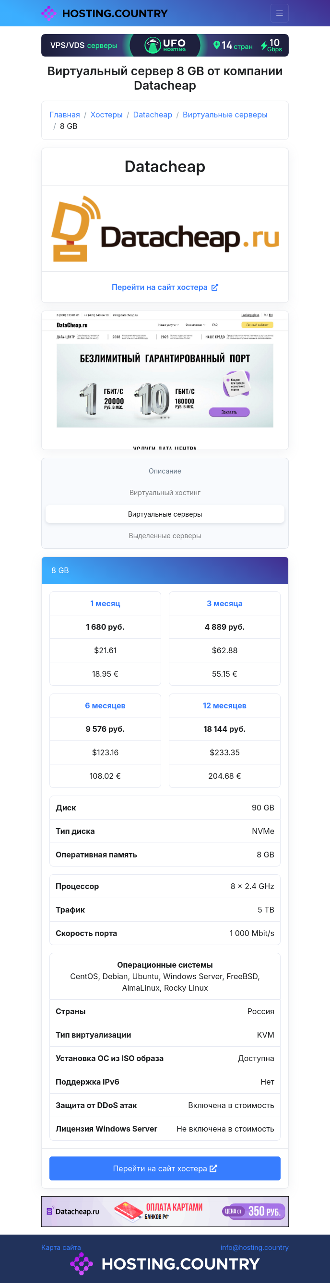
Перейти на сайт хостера (165, 287)
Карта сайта (61, 1247)
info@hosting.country (255, 1247)
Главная (64, 114)
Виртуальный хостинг (165, 492)
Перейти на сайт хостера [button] (165, 1168)
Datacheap (153, 114)
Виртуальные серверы (225, 114)
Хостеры (107, 114)
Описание (165, 471)
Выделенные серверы (165, 536)
